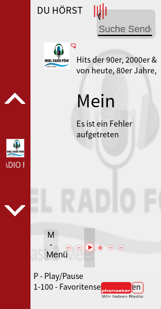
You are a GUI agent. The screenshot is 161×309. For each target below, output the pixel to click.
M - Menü (52, 244)
